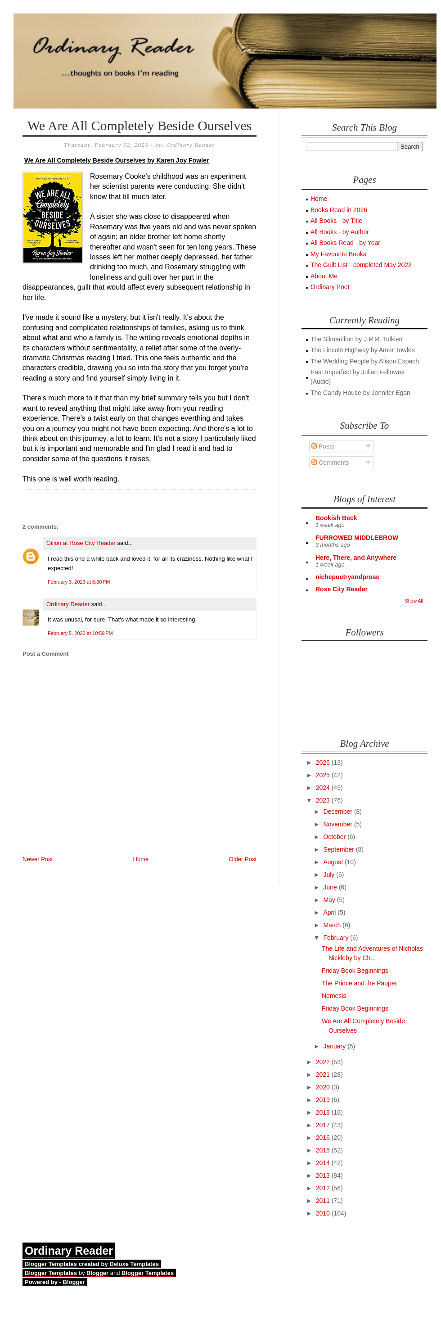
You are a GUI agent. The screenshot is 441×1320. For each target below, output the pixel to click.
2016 (324, 1137)
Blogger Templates (51, 1264)
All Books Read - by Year (345, 242)
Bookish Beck (336, 518)
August (333, 862)
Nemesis (334, 995)
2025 (324, 775)
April (330, 912)
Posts (322, 446)
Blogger (97, 1273)
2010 (324, 1213)
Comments (330, 462)
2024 (324, 787)
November (338, 824)
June (330, 887)
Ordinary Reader (68, 604)
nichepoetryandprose (347, 577)
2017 (324, 1125)
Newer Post (37, 859)
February (336, 937)
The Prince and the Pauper (359, 983)
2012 (324, 1188)
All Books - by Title (336, 220)
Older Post (242, 859)
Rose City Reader (341, 589)
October (335, 836)
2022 (324, 1062)
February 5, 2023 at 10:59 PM (80, 633)
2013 (324, 1175)
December (338, 811)
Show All (414, 600)
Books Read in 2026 (338, 209)
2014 (324, 1162)
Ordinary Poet (329, 286)
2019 (324, 1099)
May (330, 899)
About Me (324, 276)
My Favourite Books (338, 254)
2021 (324, 1074)
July (329, 874)
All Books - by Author (339, 232)
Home (141, 859)
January (335, 1046)
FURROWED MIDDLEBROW (356, 537)
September (339, 849)
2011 (324, 1200)
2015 (324, 1150)
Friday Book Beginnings (355, 970)
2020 (324, 1087)
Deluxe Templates (134, 1264)
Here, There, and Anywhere (355, 557)
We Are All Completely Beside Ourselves (139, 125)
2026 (324, 762)
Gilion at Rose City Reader (81, 543)
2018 (324, 1112)
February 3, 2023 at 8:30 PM (79, 582)
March (332, 925)
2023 (324, 800)
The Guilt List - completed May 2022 (361, 264)
